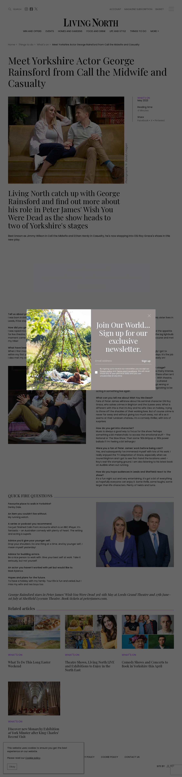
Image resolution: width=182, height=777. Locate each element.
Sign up (146, 361)
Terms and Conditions (127, 371)
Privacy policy (106, 371)
